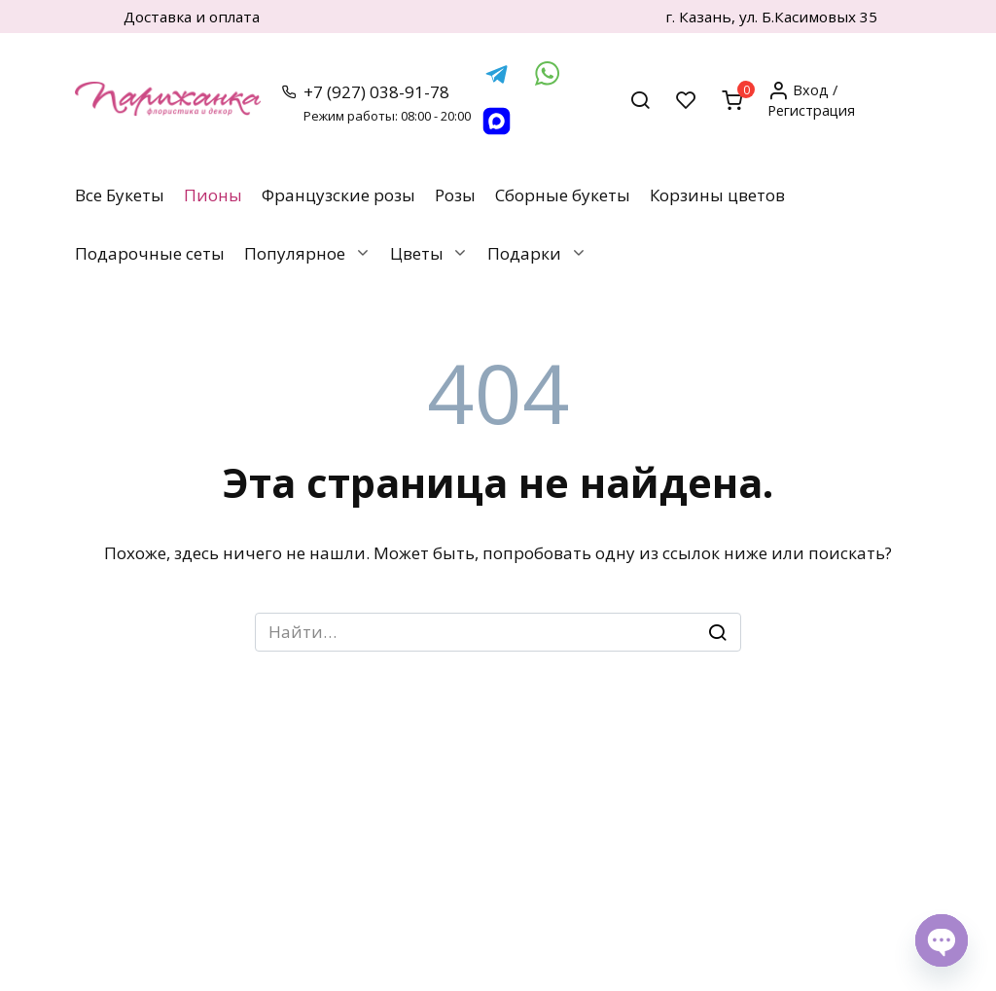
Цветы (417, 253)
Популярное (294, 253)
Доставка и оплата (192, 16)
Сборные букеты (562, 195)
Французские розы (338, 195)
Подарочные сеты (150, 253)
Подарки (524, 253)
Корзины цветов (717, 195)
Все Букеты (119, 195)
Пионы (213, 195)
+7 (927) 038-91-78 (387, 103)
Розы (455, 195)
